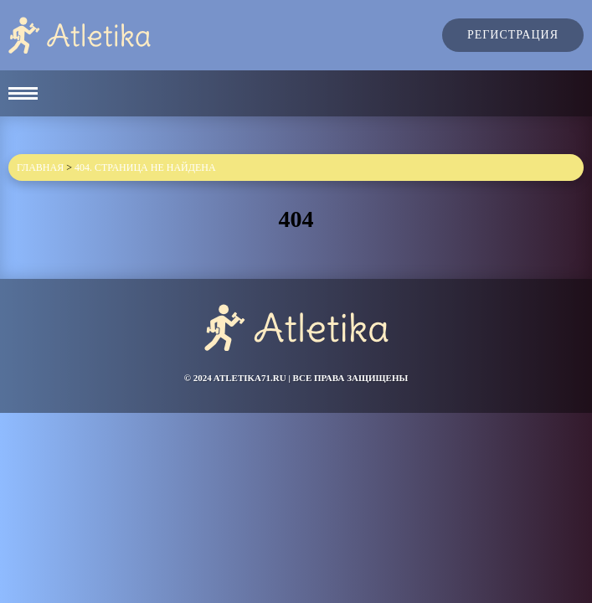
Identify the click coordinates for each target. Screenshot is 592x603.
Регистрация (513, 34)
